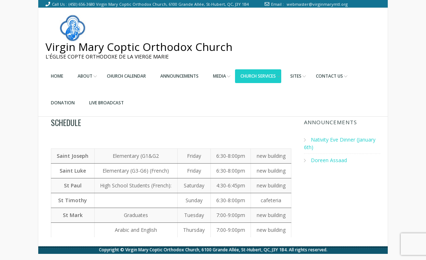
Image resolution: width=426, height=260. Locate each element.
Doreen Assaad (329, 160)
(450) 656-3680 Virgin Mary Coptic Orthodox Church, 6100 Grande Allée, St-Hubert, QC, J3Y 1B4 (159, 4)
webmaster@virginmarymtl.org (317, 4)
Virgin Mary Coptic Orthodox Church (138, 46)
